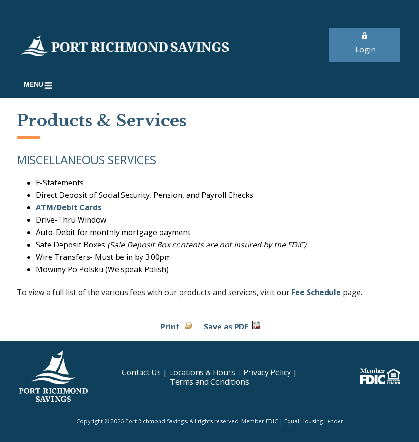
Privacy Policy (267, 372)
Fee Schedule (316, 292)
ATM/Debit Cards (68, 207)
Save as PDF (226, 326)
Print (170, 326)
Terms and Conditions (209, 382)
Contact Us (141, 372)
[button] (40, 85)
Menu (40, 86)
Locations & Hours (202, 372)
